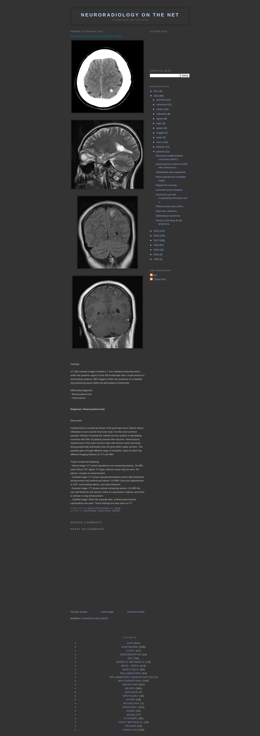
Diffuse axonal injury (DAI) (169, 206)
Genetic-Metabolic (130, 662)
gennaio (160, 151)
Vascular (130, 729)
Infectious (104, 511)
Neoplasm (129, 684)
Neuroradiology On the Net (130, 15)
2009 (156, 231)
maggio (160, 132)
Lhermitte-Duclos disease (169, 190)
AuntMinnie (90, 511)
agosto (160, 118)
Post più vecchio (135, 611)
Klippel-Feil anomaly (166, 185)
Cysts (130, 650)
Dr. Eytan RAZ (158, 279)
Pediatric (130, 707)
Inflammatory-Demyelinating (131, 677)
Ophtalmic (130, 696)
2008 (156, 235)
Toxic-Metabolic (130, 722)
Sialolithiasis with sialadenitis (171, 172)
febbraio (161, 146)
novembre (161, 104)
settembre (161, 114)
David (154, 275)
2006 (156, 245)
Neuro (116, 511)
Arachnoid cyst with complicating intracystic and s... (171, 198)
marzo (160, 142)
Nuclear (131, 692)
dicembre (161, 99)
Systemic (131, 718)
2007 (156, 240)
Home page (107, 611)
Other (130, 699)
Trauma (130, 726)
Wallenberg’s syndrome (168, 215)
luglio (159, 123)
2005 (156, 249)
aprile (159, 137)
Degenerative (130, 654)
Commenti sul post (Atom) (94, 618)
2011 (156, 91)
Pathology (131, 703)
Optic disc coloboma (166, 211)
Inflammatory (130, 673)
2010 (156, 95)
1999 (156, 259)
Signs (130, 711)
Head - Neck (130, 665)
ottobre (160, 109)
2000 (156, 254)
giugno (160, 128)
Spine (131, 714)
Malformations (129, 680)
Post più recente (78, 611)
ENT (130, 658)
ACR (130, 643)
